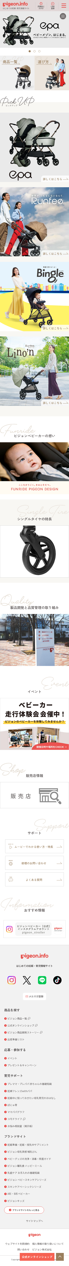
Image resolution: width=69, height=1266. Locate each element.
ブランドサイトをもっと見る (25, 1209)
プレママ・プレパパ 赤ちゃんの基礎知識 (29, 1084)
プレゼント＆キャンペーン (21, 1065)
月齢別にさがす (41, 5)
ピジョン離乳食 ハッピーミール (24, 1166)
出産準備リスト (15, 1039)
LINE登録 (53, 5)
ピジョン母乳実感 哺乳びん (22, 1151)
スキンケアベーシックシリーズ (24, 1186)
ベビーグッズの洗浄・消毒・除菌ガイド (29, 1159)
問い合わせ (23, 1249)
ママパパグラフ (15, 1112)
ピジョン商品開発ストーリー (23, 1032)
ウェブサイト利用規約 (17, 1243)
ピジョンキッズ (15, 1201)
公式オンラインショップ (37, 1257)
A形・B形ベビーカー (18, 1193)
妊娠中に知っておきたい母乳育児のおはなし (31, 1098)
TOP (60, 1257)
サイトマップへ (34, 1221)
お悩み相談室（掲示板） (20, 1126)
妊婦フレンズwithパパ (19, 1091)
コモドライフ (14, 1119)
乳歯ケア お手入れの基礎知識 (23, 1172)
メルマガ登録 (34, 996)
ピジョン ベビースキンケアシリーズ (26, 1179)
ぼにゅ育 (12, 1105)
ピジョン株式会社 (42, 1249)
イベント (12, 1058)
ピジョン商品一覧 (17, 1018)
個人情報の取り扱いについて (48, 1243)
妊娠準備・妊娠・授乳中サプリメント (28, 1144)
